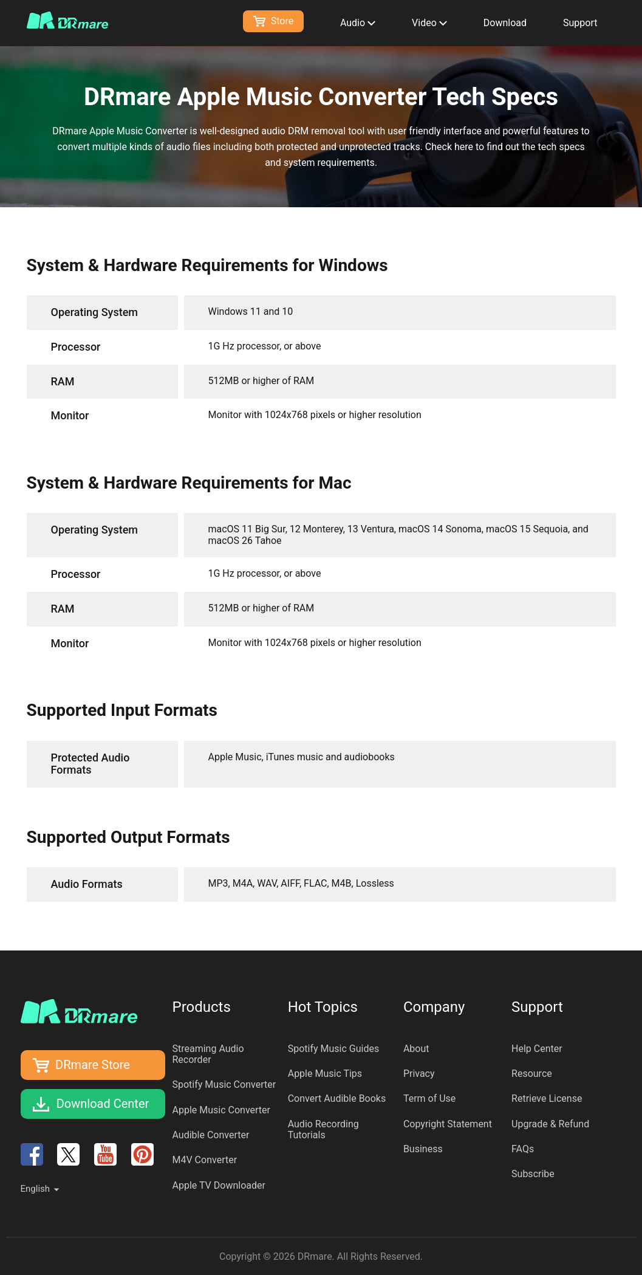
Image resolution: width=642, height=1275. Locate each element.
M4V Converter (204, 1160)
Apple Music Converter (221, 1110)
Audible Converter (211, 1135)
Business (423, 1149)
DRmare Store (92, 1064)
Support (580, 23)
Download (505, 23)
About (416, 1048)
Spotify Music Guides (334, 1048)
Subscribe (533, 1174)
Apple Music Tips (325, 1073)
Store (273, 21)
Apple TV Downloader (218, 1185)
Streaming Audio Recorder (208, 1054)
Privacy (419, 1073)
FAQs (522, 1149)
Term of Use (429, 1098)
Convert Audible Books (337, 1098)
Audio (357, 23)
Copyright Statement (447, 1124)
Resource (531, 1073)
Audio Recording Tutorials (323, 1129)
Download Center (102, 1103)
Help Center (536, 1048)
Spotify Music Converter (224, 1084)
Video (429, 23)
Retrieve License (546, 1098)
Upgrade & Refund (550, 1124)
